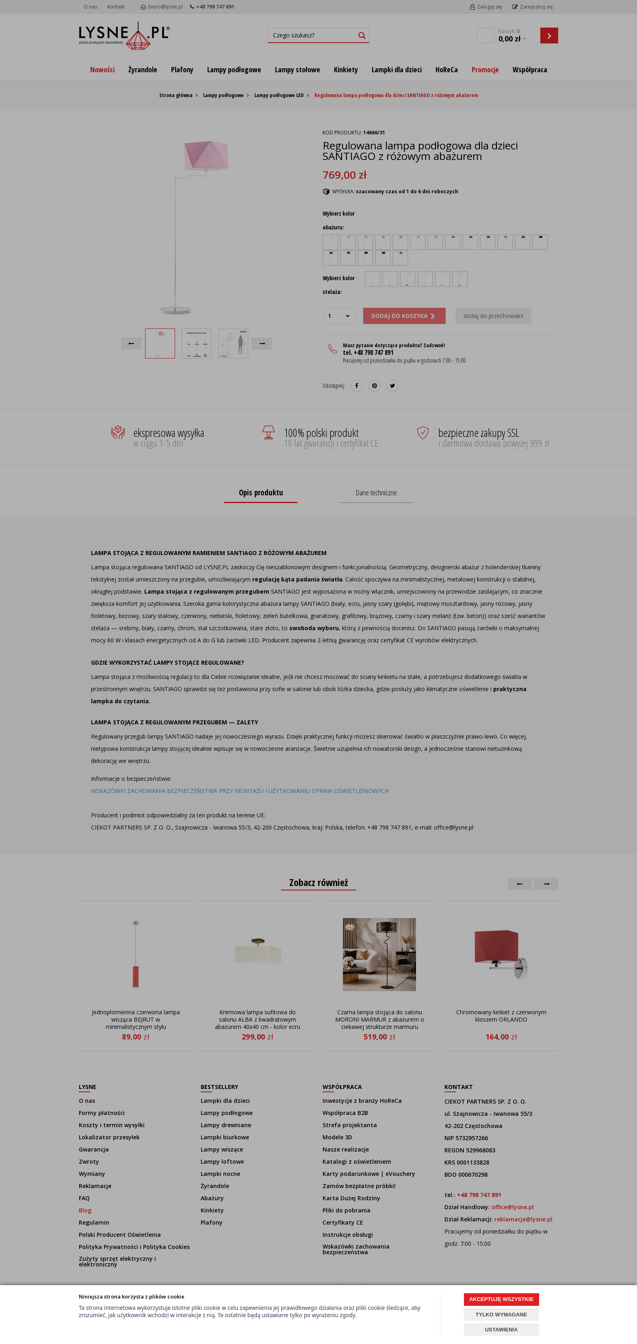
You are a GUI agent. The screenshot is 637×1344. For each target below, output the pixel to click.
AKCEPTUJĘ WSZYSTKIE (501, 1299)
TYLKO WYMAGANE (501, 1315)
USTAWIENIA (501, 1330)
